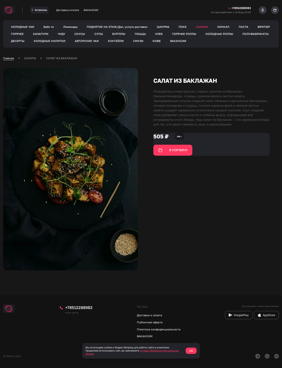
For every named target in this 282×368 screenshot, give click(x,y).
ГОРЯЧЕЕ (17, 33)
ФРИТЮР (264, 26)
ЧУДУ (61, 33)
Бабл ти (48, 26)
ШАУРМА (163, 26)
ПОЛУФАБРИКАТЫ (255, 33)
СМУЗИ (138, 41)
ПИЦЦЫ (140, 33)
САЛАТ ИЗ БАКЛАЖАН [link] (61, 58)
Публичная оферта (150, 322)
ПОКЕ (183, 26)
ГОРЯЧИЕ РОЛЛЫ (184, 33)
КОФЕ (157, 41)
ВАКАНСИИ (91, 10)
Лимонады (70, 26)
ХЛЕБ (159, 33)
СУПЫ (98, 33)
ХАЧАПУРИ (40, 33)
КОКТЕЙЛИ (116, 41)
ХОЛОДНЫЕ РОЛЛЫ (219, 33)
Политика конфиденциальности (159, 329)
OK (191, 351)
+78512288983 (78, 307)
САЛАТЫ (202, 26)
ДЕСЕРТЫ (17, 41)
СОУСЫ (79, 33)
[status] (141, 351)
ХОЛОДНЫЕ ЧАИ (22, 26)
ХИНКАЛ (223, 26)
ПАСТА (243, 26)
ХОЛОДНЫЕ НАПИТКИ (49, 41)
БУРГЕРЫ (118, 33)
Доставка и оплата (67, 10)
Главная (8, 58)
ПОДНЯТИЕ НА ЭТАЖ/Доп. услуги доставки (117, 26)
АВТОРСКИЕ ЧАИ (87, 41)
